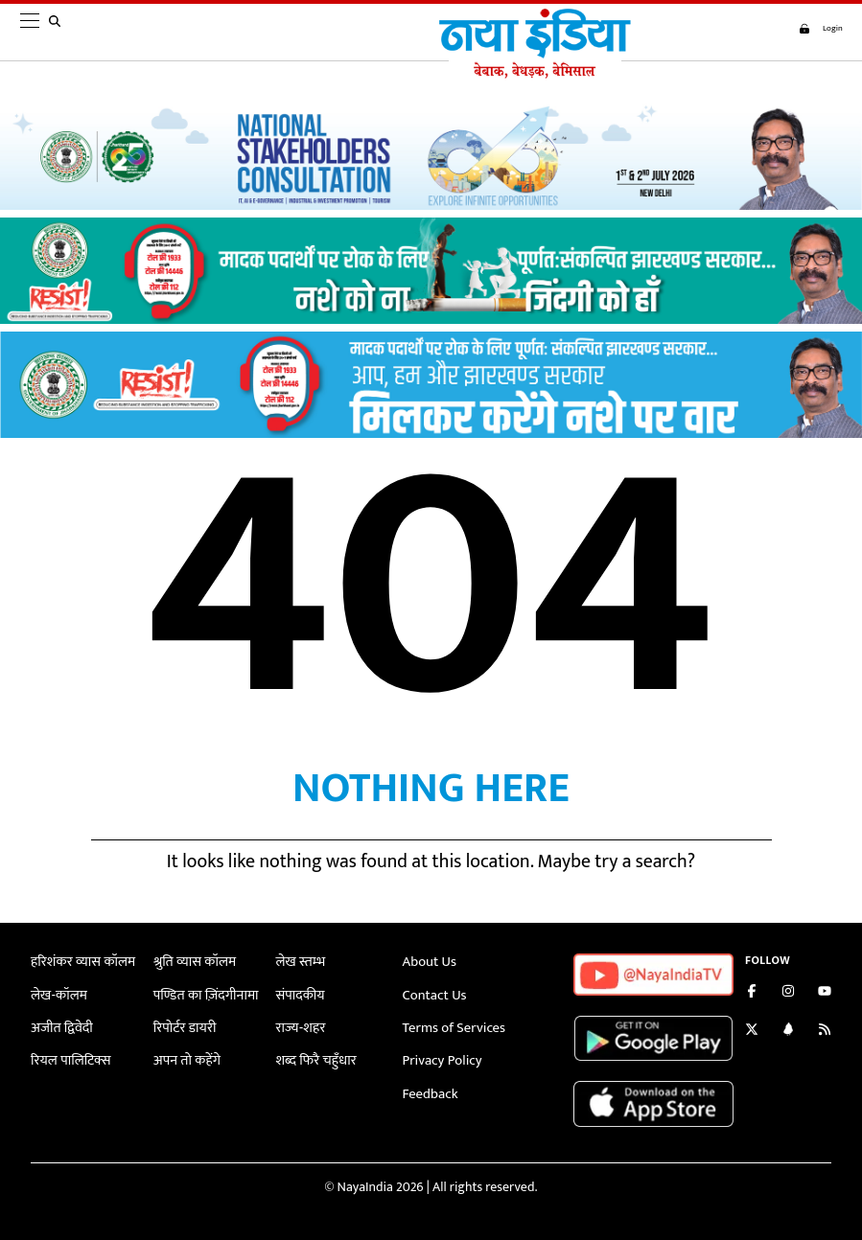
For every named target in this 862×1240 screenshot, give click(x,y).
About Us (428, 962)
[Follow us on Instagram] (788, 993)
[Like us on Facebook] (751, 993)
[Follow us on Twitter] (751, 1032)
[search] (58, 32)
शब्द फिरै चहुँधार (314, 1058)
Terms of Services (452, 1026)
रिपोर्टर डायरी (183, 1026)
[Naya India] (529, 73)
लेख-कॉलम (57, 994)
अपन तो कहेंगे (185, 1058)
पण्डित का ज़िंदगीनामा (203, 994)
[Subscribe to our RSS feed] (824, 1032)
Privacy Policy (440, 1058)
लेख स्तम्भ (299, 962)
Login (814, 28)
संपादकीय (299, 994)
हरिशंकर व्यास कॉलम (80, 962)
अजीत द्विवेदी (60, 1026)
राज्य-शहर (299, 1026)
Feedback (429, 1090)
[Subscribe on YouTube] (824, 993)
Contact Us (433, 994)
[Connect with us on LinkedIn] (788, 1032)
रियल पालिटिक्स (69, 1058)
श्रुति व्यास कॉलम (192, 962)
